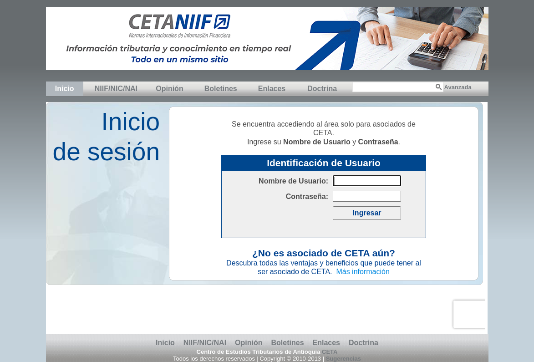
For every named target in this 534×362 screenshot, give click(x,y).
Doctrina (322, 88)
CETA (329, 351)
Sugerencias (343, 358)
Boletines (220, 88)
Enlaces (271, 88)
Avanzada (458, 87)
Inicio (64, 88)
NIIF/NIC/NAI (116, 88)
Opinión (169, 88)
